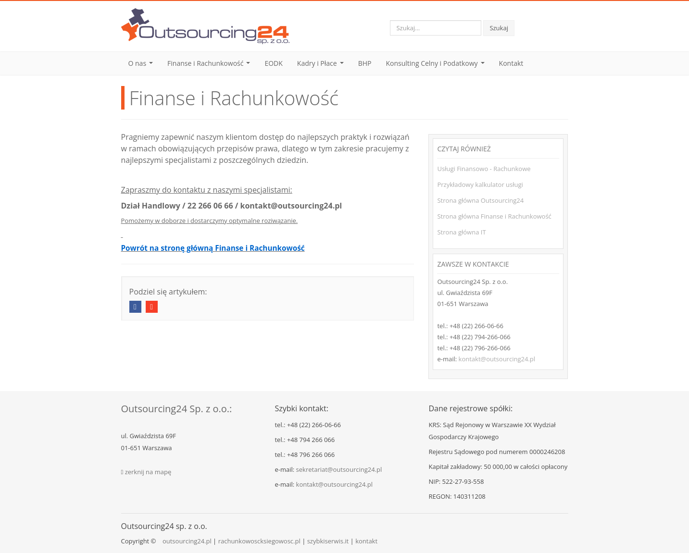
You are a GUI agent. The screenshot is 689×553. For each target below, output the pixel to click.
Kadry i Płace (322, 66)
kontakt (366, 541)
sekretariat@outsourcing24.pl (339, 469)
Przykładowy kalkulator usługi (480, 184)
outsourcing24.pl (187, 541)
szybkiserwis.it (328, 541)
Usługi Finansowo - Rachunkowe (483, 168)
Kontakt (511, 63)
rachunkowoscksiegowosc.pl (259, 541)
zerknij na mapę (148, 471)
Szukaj (498, 28)
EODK (273, 63)
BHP (365, 63)
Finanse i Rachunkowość (210, 66)
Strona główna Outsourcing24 (480, 200)
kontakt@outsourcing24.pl (497, 359)
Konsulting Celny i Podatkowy (437, 66)
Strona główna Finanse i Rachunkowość (494, 216)
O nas (142, 66)
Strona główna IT (461, 232)
